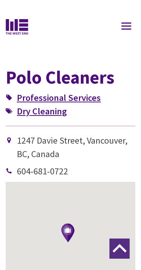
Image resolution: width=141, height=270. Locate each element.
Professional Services (59, 98)
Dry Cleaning (42, 111)
